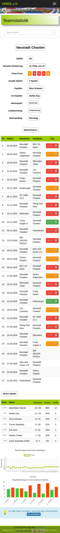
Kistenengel (25, 188)
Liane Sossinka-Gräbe (19, 441)
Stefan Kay (14, 413)
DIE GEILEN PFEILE (23, 240)
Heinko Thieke (15, 435)
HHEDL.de (41, 527)
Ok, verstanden (34, 514)
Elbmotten (24, 213)
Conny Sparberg (16, 424)
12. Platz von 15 (37, 66)
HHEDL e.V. (10, 3)
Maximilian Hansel (17, 408)
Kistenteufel (38, 230)
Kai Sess (13, 430)
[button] (30, 32)
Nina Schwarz (15, 419)
